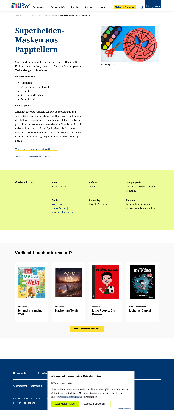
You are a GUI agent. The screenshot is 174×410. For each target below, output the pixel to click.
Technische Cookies (58, 398)
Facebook (69, 373)
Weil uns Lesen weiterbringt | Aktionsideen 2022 (36, 149)
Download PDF (34, 157)
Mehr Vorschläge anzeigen (87, 329)
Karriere (16, 398)
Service (27, 15)
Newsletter (20, 373)
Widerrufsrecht (20, 386)
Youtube (119, 373)
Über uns (28, 398)
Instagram (44, 373)
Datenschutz (36, 386)
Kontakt (39, 398)
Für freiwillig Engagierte (24, 403)
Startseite (18, 15)
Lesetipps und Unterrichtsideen (44, 15)
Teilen (20, 157)
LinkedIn (94, 373)
